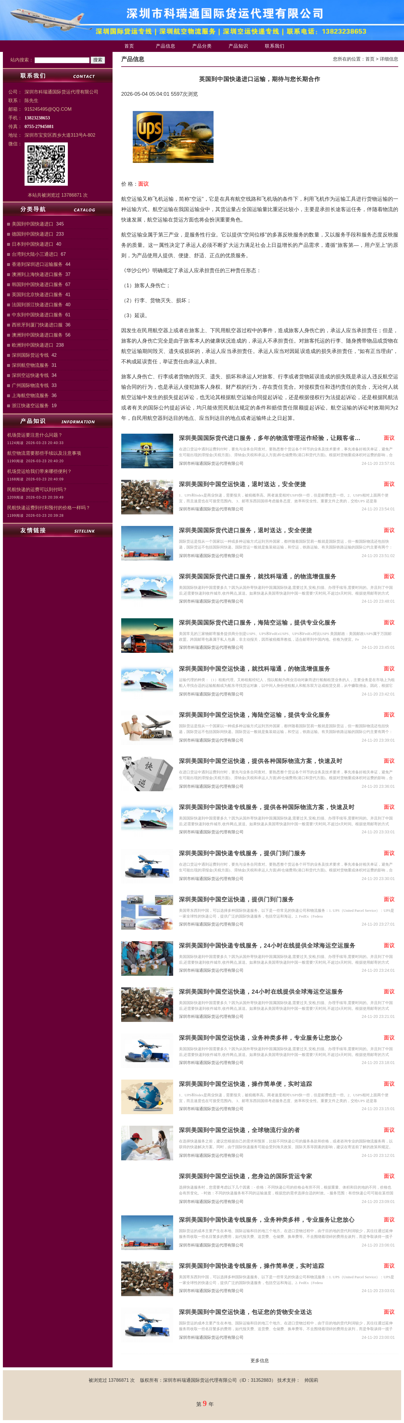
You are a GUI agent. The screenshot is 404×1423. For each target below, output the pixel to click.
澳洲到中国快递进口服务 (37, 334)
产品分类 (202, 46)
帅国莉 (311, 1380)
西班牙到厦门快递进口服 (37, 324)
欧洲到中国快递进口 (32, 345)
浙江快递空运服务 (30, 405)
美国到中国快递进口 (32, 223)
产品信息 (165, 46)
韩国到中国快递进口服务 (37, 284)
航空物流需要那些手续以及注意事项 (44, 453)
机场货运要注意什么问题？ (35, 435)
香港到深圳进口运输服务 (37, 264)
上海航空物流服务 (30, 395)
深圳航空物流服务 (30, 365)
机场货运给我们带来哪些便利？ (39, 471)
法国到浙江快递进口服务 (37, 304)
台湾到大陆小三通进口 (35, 254)
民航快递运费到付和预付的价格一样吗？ (48, 507)
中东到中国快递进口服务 (37, 314)
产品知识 (238, 46)
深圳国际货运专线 (30, 355)
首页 (129, 46)
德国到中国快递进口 (32, 234)
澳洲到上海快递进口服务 (37, 274)
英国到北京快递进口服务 (37, 294)
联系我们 (275, 46)
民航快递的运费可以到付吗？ (37, 489)
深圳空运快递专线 (30, 375)
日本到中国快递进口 (32, 244)
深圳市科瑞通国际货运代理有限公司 (211, 463)
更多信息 (259, 1360)
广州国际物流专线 (30, 385)
